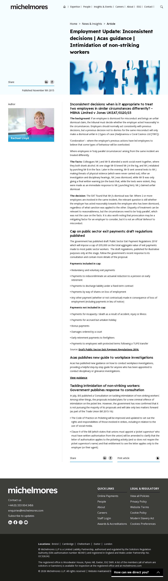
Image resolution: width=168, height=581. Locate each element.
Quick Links (105, 488)
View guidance (78, 377)
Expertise (75, 6)
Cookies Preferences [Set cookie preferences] (143, 524)
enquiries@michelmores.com (25, 510)
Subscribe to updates (21, 516)
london (108, 543)
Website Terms (139, 507)
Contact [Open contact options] (148, 6)
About (130, 6)
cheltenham (83, 543)
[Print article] (158, 458)
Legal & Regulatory (144, 488)
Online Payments (107, 496)
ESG (139, 6)
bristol (55, 543)
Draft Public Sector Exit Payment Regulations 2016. (109, 349)
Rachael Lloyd (20, 138)
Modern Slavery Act (142, 518)
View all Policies (139, 496)
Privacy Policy (138, 501)
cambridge (68, 543)
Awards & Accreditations (112, 524)
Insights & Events (103, 6)
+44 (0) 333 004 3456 (20, 505)
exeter (97, 543)
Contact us (14, 500)
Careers (120, 6)
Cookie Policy (138, 512)
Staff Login (104, 518)
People (87, 6)
